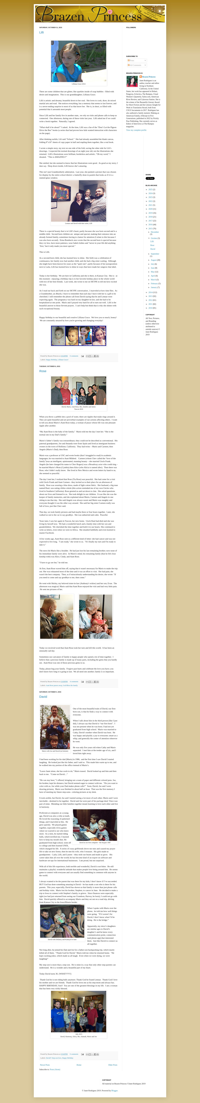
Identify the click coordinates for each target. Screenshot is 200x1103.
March (153, 280)
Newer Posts (45, 1065)
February (154, 284)
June (153, 268)
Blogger (114, 1091)
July (153, 264)
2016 (151, 225)
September (155, 254)
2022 (151, 201)
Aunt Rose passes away (54, 685)
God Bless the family (70, 685)
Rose (42, 371)
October (154, 238)
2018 (151, 217)
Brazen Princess (149, 77)
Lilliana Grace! (63, 360)
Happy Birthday (51, 360)
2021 (151, 205)
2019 (151, 213)
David (43, 696)
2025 (151, 189)
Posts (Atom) (55, 1069)
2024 (151, 193)
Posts (131, 61)
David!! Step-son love (53, 1058)
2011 (151, 304)
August (154, 260)
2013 (151, 296)
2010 (151, 308)
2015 (151, 229)
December (155, 232)
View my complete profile (136, 130)
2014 (151, 292)
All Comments (134, 65)
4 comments (74, 682)
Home (79, 1065)
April (153, 276)
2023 (151, 197)
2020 (151, 209)
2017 (151, 221)
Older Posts (112, 1065)
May (153, 272)
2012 (151, 300)
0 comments (74, 356)
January (154, 287)
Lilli (41, 32)
